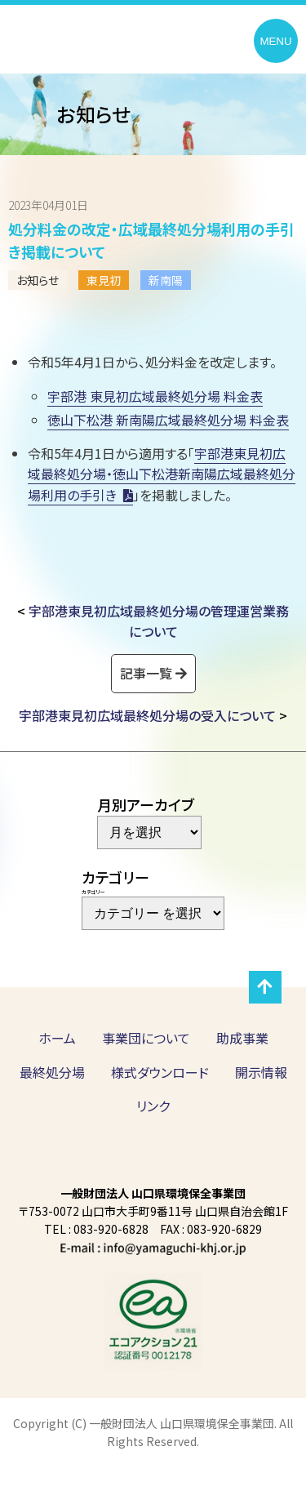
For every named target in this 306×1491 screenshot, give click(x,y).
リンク (153, 1105)
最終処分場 (52, 1072)
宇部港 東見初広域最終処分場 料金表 (155, 396)
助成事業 (242, 1038)
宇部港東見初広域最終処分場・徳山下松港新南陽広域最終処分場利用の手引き (161, 473)
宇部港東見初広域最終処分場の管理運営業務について (159, 621)
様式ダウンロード (160, 1072)
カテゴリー (93, 892)
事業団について (146, 1038)
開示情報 (261, 1072)
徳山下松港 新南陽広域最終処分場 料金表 (168, 419)
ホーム (57, 1038)
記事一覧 (146, 673)
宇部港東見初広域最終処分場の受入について (147, 715)
